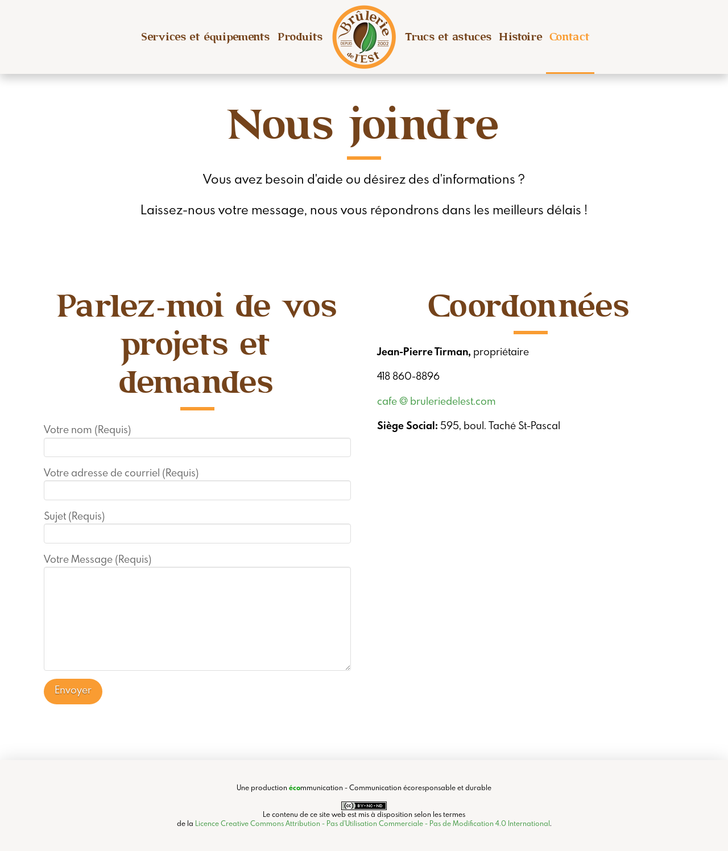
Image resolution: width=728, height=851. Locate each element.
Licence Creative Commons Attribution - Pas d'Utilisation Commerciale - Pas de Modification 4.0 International (372, 823)
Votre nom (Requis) (197, 439)
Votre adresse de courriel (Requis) (197, 482)
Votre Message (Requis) (197, 567)
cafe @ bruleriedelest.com (436, 401)
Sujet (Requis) (197, 525)
